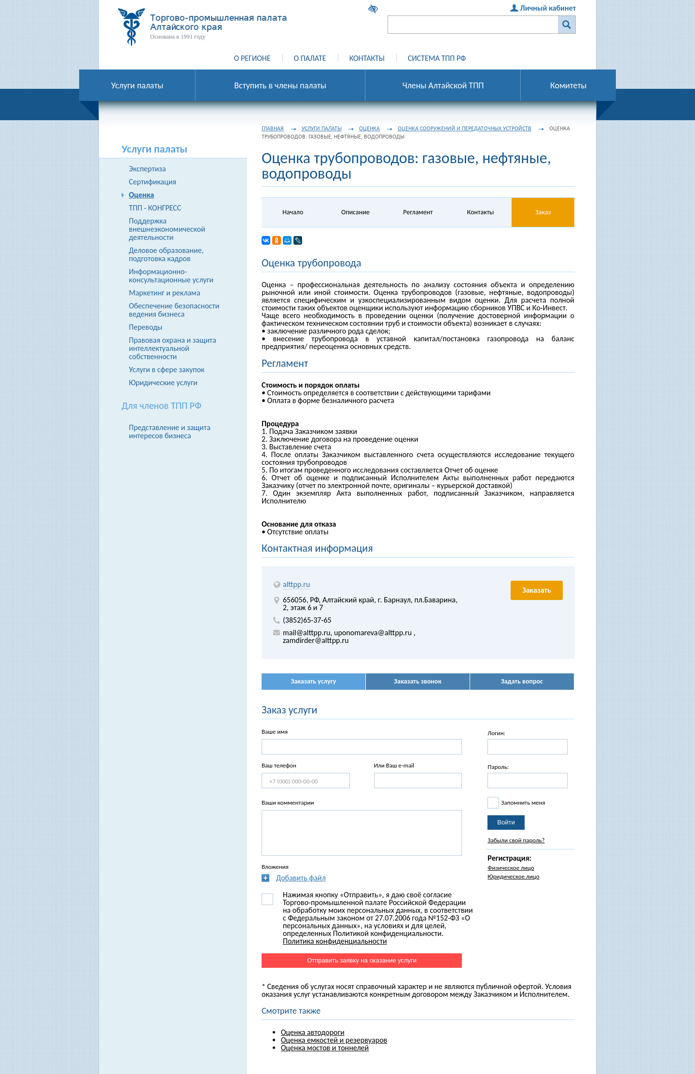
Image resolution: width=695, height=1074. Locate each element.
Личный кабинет (548, 8)
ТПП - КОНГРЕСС (155, 207)
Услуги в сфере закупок (167, 369)
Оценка (141, 194)
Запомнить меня (523, 802)
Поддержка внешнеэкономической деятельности (167, 229)
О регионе (252, 58)
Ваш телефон (279, 765)
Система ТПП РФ (437, 58)
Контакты (367, 58)
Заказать (536, 590)
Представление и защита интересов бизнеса (169, 431)
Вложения (275, 866)
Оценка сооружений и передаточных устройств (464, 128)
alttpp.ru (296, 584)
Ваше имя (275, 731)
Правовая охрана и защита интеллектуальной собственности (172, 348)
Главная (273, 128)
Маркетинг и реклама (164, 292)
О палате (310, 58)
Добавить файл (301, 877)
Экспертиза (147, 168)
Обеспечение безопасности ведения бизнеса (174, 310)
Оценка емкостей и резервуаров (334, 1040)
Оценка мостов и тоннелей (325, 1047)
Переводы (146, 327)
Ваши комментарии (288, 802)
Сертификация (152, 181)
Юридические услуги (163, 382)
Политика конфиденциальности (335, 941)
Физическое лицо (510, 867)
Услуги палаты (322, 128)
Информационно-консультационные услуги (171, 275)
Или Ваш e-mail (394, 765)
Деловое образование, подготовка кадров (166, 254)
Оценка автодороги (313, 1032)
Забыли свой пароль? (515, 840)
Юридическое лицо (513, 876)
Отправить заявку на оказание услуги (362, 960)
